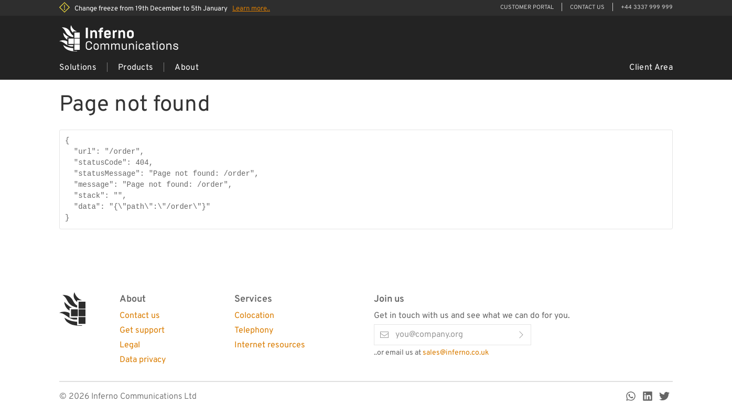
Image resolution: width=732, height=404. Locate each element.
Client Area (651, 67)
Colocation (254, 316)
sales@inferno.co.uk (456, 352)
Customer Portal (527, 7)
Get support (142, 330)
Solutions (77, 67)
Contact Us (587, 7)
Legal (130, 345)
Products (136, 67)
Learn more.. (251, 9)
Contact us (140, 316)
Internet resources (269, 345)
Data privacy (143, 360)
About (187, 67)
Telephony (253, 330)
